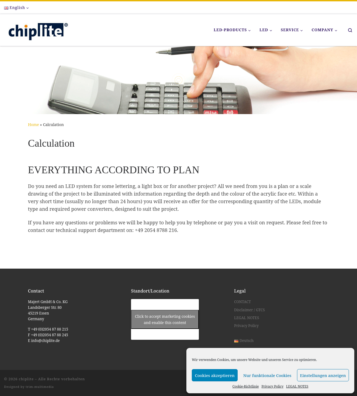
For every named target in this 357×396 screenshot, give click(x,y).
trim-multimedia (40, 387)
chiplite (26, 378)
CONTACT (242, 301)
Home (33, 124)
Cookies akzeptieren (215, 375)
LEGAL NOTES (297, 386)
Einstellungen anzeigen (323, 375)
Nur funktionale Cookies (267, 375)
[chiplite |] (36, 29)
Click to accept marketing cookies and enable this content (165, 319)
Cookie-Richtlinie (245, 386)
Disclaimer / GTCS (249, 309)
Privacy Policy (272, 386)
